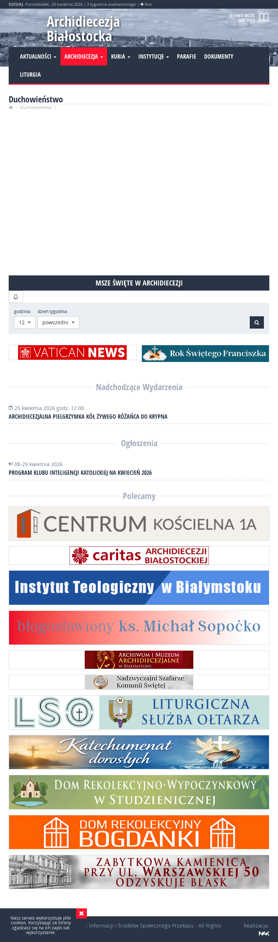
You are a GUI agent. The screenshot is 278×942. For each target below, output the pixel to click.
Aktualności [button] (38, 56)
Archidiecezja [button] (83, 56)
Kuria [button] (120, 56)
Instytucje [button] (153, 56)
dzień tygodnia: (53, 311)
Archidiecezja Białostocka (83, 28)
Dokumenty (218, 56)
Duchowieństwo (36, 107)
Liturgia (30, 75)
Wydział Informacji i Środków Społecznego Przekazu (131, 925)
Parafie (186, 56)
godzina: (22, 311)
